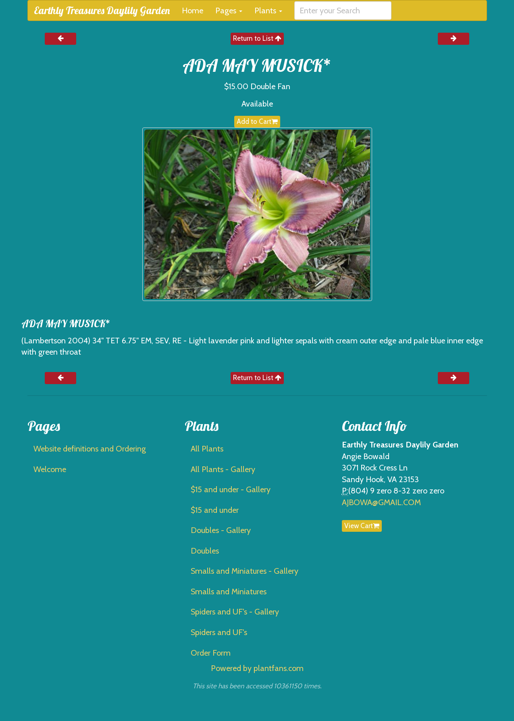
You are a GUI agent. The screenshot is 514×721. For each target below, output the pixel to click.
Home (192, 10)
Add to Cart (257, 121)
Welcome (49, 469)
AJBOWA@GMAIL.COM (381, 502)
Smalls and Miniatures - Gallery (244, 571)
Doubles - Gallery (221, 530)
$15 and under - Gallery (231, 489)
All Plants (207, 448)
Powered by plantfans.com (257, 668)
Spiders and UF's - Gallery (235, 612)
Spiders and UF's (219, 632)
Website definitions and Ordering (89, 448)
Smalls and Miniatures (228, 591)
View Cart (361, 526)
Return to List (257, 38)
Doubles (205, 551)
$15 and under (215, 510)
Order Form (211, 653)
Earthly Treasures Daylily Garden (102, 10)
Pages (228, 10)
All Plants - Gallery (223, 469)
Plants (268, 10)
